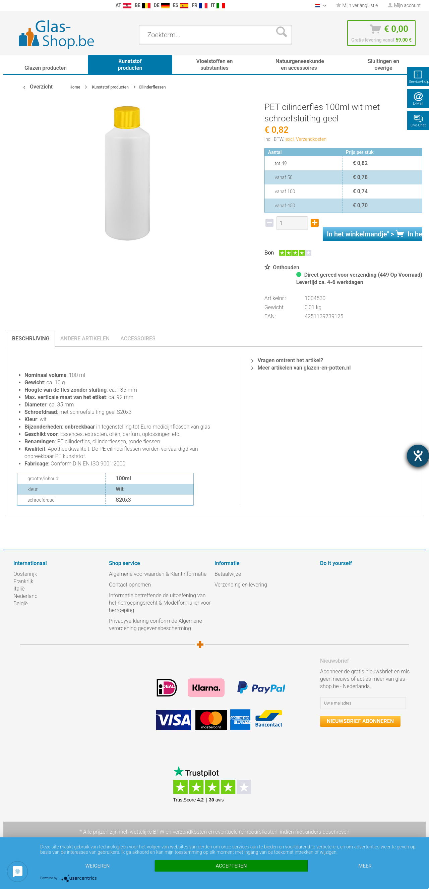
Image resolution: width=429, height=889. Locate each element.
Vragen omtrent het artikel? (287, 360)
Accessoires (138, 338)
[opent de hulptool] (418, 456)
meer (364, 866)
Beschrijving (31, 338)
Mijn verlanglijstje (357, 5)
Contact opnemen (130, 584)
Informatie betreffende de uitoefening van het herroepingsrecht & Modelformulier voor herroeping (160, 602)
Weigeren (97, 866)
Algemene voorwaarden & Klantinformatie (157, 574)
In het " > (374, 234)
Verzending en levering (240, 584)
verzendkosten (190, 832)
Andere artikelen (85, 338)
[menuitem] (16, 5)
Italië (18, 589)
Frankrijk (23, 581)
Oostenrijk (25, 574)
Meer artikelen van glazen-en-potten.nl (301, 368)
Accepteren (231, 866)
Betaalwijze (227, 574)
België (20, 603)
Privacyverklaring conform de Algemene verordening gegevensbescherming (155, 624)
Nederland (25, 596)
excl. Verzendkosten (306, 139)
